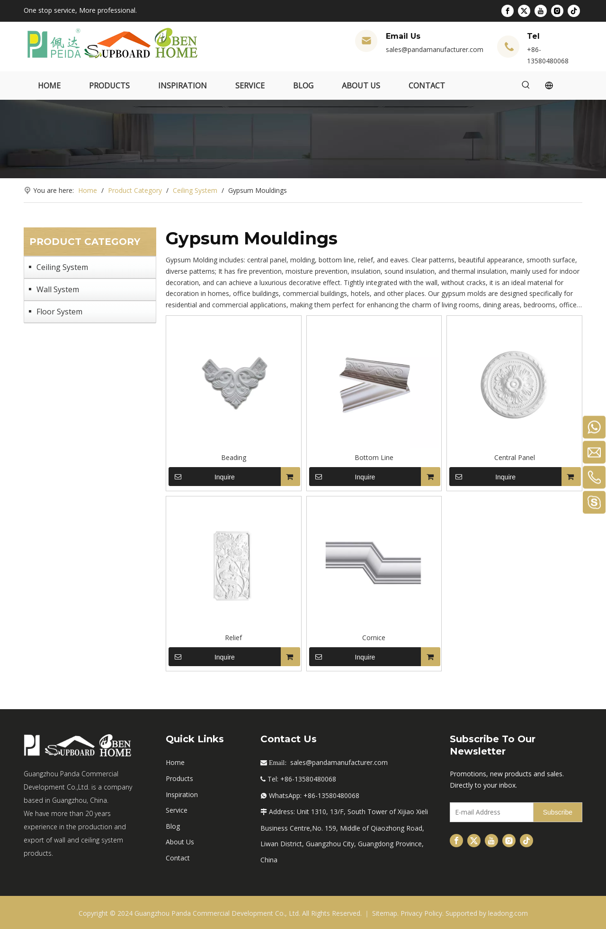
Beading (233, 457)
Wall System (57, 289)
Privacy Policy (421, 913)
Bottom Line (374, 457)
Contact (178, 857)
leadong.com (508, 913)
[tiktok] (574, 11)
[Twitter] (524, 11)
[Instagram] (557, 11)
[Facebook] (507, 11)
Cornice (373, 637)
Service (176, 810)
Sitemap (384, 913)
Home (175, 762)
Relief (233, 637)
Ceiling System (62, 267)
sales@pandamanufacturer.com (434, 49)
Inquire (202, 476)
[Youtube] (541, 11)
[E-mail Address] (489, 812)
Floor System (59, 311)
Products (179, 778)
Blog (173, 826)
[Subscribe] (557, 812)
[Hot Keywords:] (526, 85)
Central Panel (514, 457)
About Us (180, 841)
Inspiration (182, 794)
